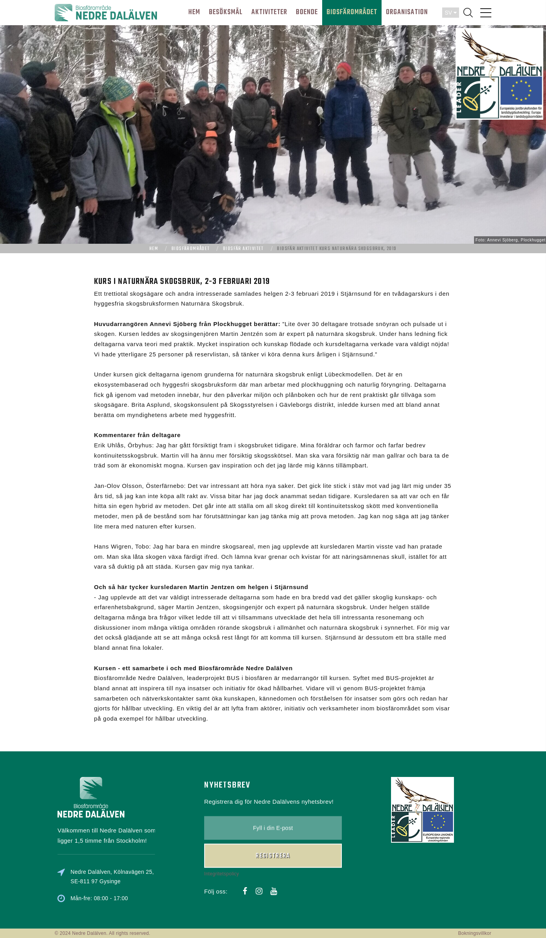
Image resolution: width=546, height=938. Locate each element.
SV (451, 12)
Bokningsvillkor (474, 933)
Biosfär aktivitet (243, 249)
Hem (153, 249)
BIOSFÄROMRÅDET (351, 12)
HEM (194, 12)
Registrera (273, 819)
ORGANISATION (407, 12)
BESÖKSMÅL (226, 12)
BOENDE (307, 12)
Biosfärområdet (191, 249)
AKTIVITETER (269, 12)
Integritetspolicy (221, 836)
